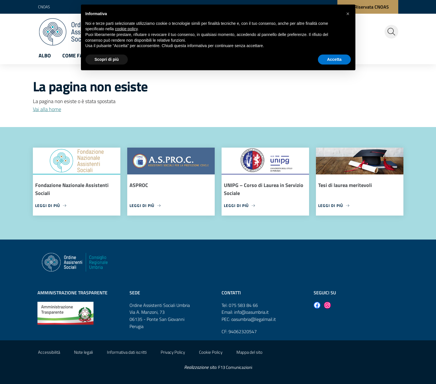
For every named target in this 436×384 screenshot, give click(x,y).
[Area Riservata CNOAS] (367, 7)
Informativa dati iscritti (127, 352)
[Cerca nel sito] (391, 32)
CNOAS (44, 7)
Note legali (83, 352)
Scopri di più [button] (107, 59)
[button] (348, 13)
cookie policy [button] (126, 29)
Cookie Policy (210, 352)
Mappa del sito (249, 352)
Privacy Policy (173, 352)
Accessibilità (49, 352)
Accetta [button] (334, 59)
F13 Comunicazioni (235, 367)
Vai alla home (47, 109)
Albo (45, 55)
